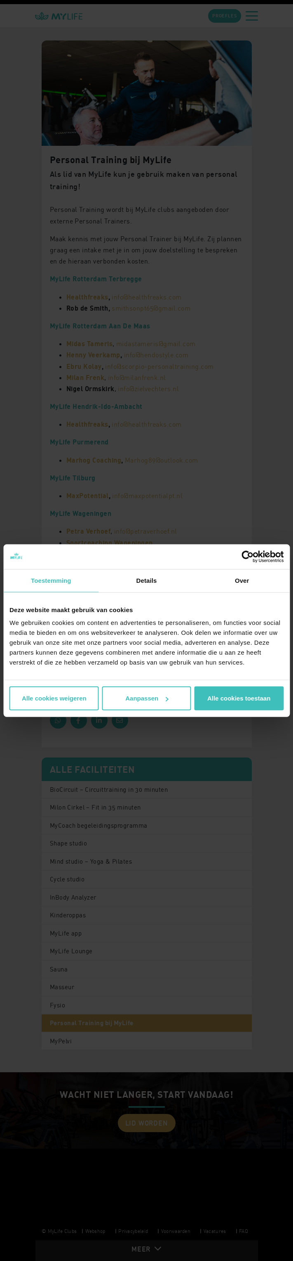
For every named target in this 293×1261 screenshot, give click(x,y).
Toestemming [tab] (51, 580)
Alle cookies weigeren (54, 698)
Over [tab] (242, 580)
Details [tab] (146, 580)
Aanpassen (146, 698)
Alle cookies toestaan (238, 698)
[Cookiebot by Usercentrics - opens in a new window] (247, 556)
